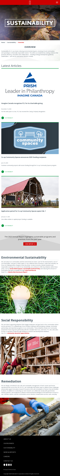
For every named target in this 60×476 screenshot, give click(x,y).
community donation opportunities (18, 333)
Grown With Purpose (16, 268)
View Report (29, 244)
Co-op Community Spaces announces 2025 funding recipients (23, 157)
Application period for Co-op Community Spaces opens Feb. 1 (23, 211)
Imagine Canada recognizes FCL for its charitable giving (22, 103)
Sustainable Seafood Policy (31, 268)
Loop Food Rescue (30, 270)
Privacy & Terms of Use (9, 469)
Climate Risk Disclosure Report (17, 272)
